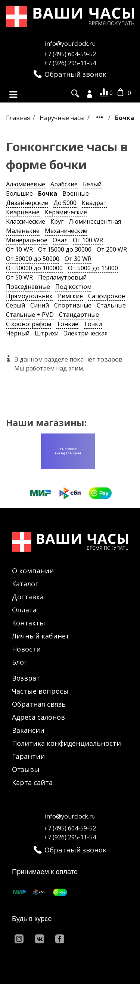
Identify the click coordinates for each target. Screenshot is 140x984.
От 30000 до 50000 (32, 259)
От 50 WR (19, 277)
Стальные (111, 305)
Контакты (28, 622)
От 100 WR (88, 240)
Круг (56, 221)
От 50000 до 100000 (34, 268)
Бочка (47, 193)
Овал (60, 240)
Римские (70, 296)
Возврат (26, 678)
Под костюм (73, 287)
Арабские (64, 184)
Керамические (66, 212)
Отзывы (26, 769)
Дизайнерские (27, 203)
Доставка (28, 596)
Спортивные (72, 305)
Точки (93, 324)
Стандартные (79, 314)
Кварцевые (23, 212)
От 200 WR (112, 249)
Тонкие (67, 324)
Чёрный (17, 333)
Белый (92, 184)
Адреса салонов (38, 717)
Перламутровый (62, 277)
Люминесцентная (95, 221)
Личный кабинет (40, 635)
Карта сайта (32, 782)
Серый (15, 305)
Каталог (25, 583)
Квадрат (94, 203)
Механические (66, 231)
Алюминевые (25, 184)
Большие (19, 193)
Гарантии (28, 756)
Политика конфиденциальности (66, 743)
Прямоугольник (29, 296)
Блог (19, 661)
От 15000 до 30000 (64, 249)
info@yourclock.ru (70, 44)
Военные (75, 193)
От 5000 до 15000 (93, 268)
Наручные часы (63, 117)
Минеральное (26, 240)
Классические (25, 221)
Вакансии (28, 730)
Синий (39, 305)
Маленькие (23, 231)
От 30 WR (78, 259)
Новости (26, 648)
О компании (33, 570)
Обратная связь (39, 704)
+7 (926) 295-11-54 (70, 63)
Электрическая (86, 333)
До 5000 (65, 203)
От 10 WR (19, 249)
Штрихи (47, 333)
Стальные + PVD (30, 314)
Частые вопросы (40, 691)
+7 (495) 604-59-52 (70, 54)
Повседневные (28, 287)
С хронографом (28, 324)
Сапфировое (106, 296)
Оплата (24, 609)
